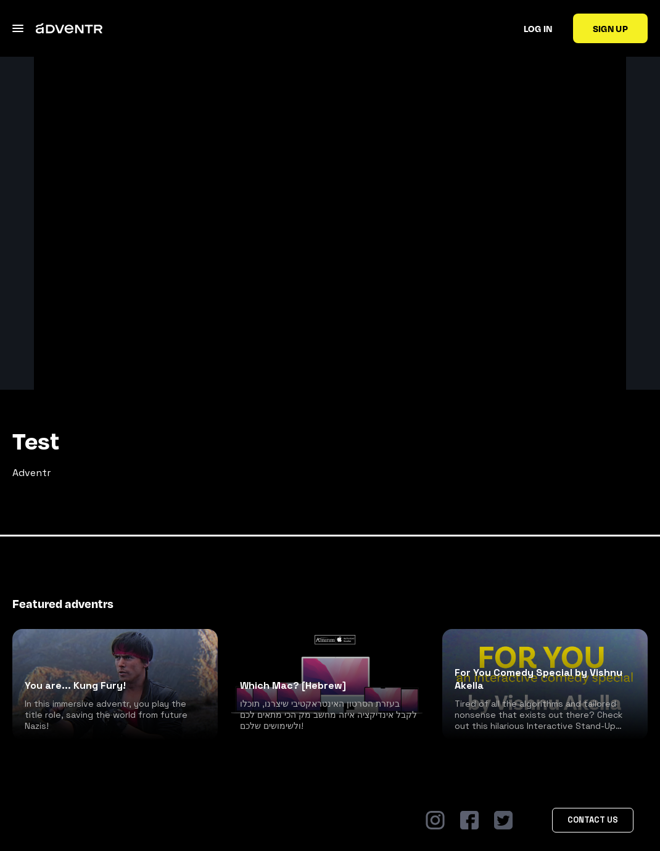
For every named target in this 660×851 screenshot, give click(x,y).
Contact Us (592, 820)
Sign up (610, 28)
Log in (538, 28)
